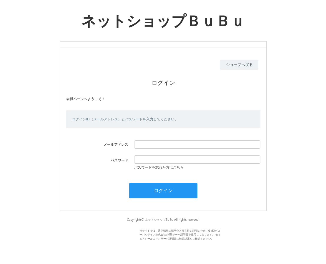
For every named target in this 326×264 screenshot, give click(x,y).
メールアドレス (116, 144)
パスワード (119, 160)
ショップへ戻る (239, 64)
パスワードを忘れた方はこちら (159, 167)
